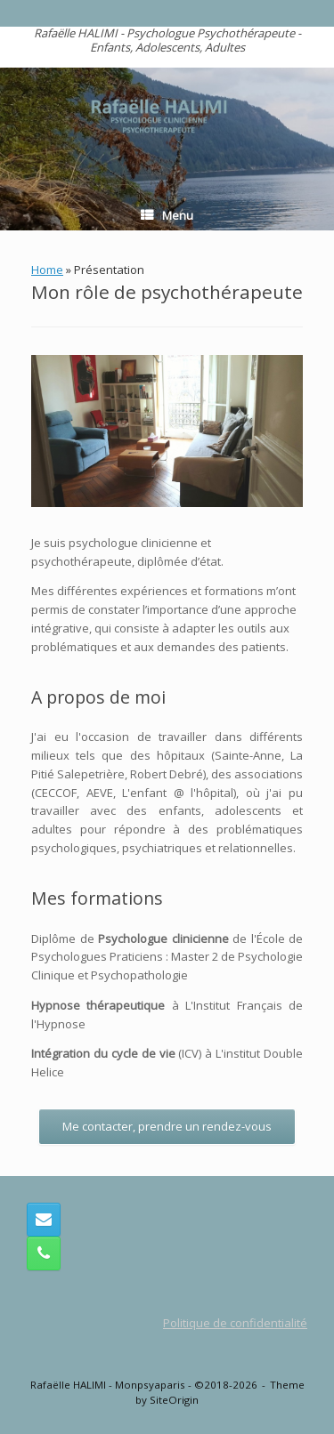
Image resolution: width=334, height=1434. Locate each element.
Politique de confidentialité (235, 1323)
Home (47, 270)
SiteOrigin (174, 1399)
